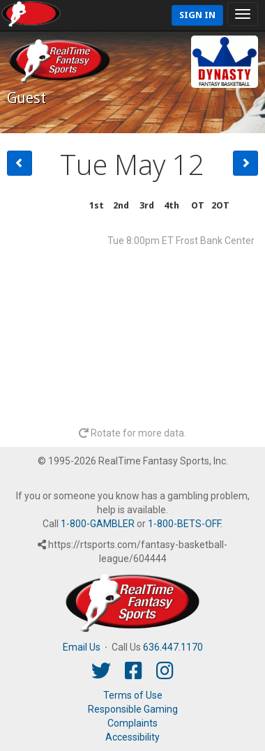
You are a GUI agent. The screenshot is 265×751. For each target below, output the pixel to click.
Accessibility (132, 737)
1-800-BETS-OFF (184, 523)
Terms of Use (132, 695)
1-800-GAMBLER (98, 523)
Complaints (132, 723)
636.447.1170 (173, 647)
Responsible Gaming (133, 709)
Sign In (197, 15)
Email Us (81, 647)
